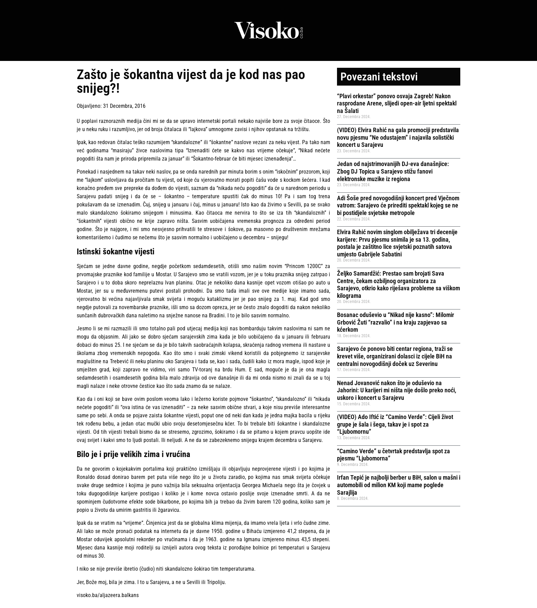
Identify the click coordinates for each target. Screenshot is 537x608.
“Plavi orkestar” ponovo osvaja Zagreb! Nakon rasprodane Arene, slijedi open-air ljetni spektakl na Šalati (397, 103)
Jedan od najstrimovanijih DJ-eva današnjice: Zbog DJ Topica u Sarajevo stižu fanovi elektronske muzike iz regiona (393, 171)
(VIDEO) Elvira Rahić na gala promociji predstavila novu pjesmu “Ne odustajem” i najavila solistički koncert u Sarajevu (398, 137)
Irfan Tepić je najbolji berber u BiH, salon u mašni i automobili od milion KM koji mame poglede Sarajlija (398, 485)
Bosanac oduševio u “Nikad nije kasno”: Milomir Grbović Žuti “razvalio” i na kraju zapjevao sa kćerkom (395, 322)
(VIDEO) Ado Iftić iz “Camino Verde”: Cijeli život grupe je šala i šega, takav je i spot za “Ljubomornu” (395, 424)
